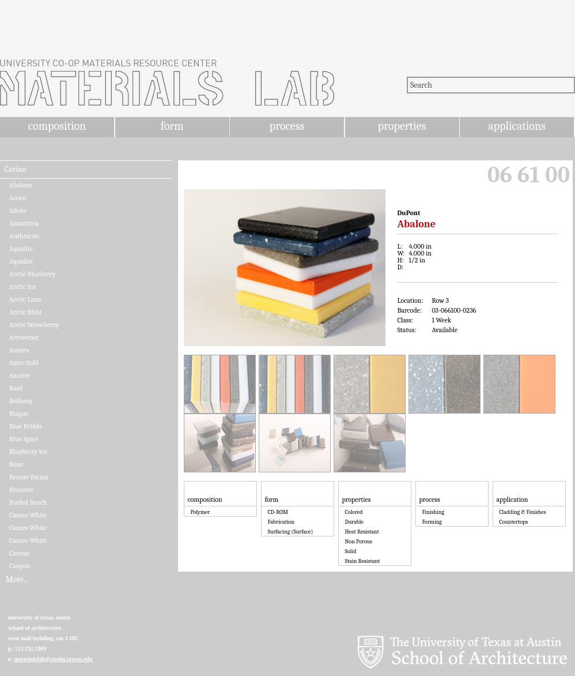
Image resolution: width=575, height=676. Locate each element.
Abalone (20, 185)
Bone (16, 464)
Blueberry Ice (28, 452)
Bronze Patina (28, 477)
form (172, 126)
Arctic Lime (25, 299)
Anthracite (24, 236)
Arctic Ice (22, 287)
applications (517, 126)
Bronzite (21, 490)
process (287, 126)
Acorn (17, 198)
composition (57, 126)
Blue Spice (23, 439)
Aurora (19, 350)
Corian (16, 170)
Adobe (18, 210)
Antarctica (24, 223)
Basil (16, 388)
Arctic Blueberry (32, 274)
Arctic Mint (25, 312)
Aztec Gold (24, 363)
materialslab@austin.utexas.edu (53, 659)
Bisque (18, 414)
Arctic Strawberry (34, 325)
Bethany (21, 401)
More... (17, 580)
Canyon (20, 566)
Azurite (19, 375)
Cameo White (28, 515)
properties (402, 126)
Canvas (19, 553)
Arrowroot (24, 337)
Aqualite (21, 249)
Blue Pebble (25, 426)
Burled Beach (28, 502)
